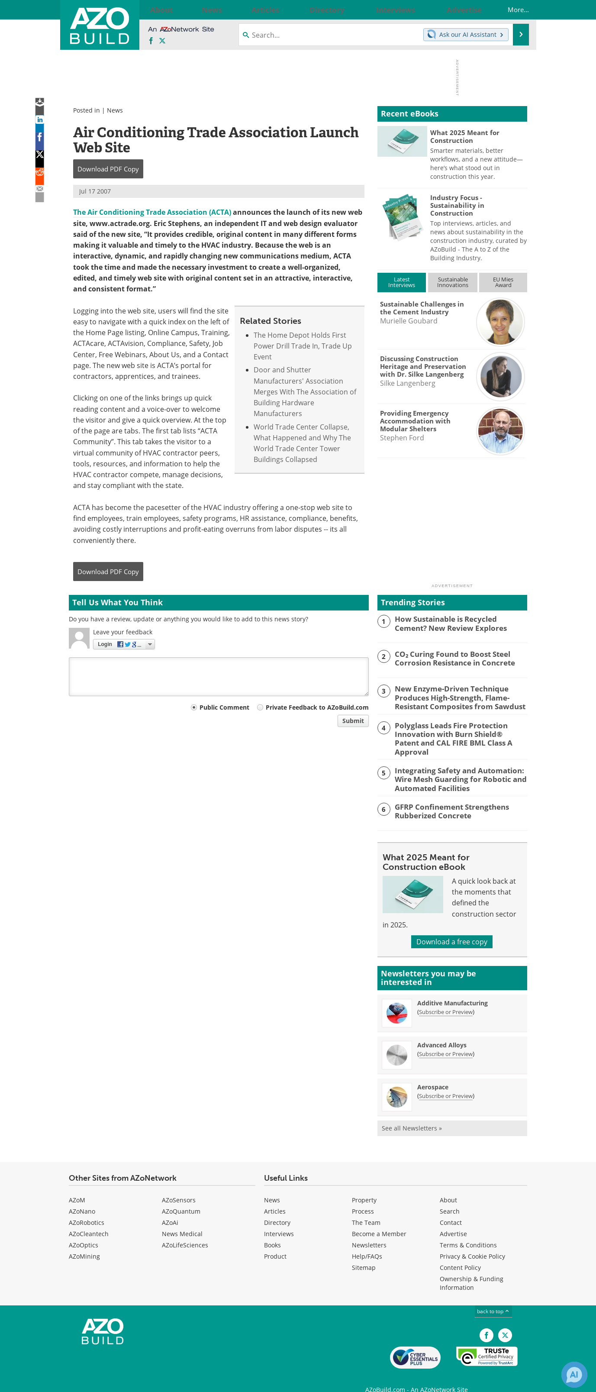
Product (275, 1243)
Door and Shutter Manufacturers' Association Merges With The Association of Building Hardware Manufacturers (305, 391)
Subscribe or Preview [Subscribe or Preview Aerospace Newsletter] (446, 1082)
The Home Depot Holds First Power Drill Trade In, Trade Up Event (303, 346)
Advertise (453, 1220)
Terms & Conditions (468, 1231)
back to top (493, 1298)
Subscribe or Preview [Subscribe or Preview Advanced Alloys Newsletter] (446, 1040)
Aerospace (432, 1073)
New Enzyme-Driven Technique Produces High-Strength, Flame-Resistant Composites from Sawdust (453, 696)
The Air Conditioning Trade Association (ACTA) (152, 212)
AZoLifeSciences (185, 1231)
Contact (451, 1209)
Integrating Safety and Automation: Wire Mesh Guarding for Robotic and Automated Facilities (454, 766)
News (115, 110)
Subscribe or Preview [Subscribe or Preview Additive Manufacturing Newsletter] (446, 998)
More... (509, 9)
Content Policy (460, 1254)
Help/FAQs (367, 1243)
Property (364, 1186)
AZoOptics (83, 1231)
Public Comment (224, 707)
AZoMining (84, 1243)
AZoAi (170, 1209)
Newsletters (369, 1231)
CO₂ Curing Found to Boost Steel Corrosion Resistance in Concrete (449, 657)
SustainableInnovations (452, 282)
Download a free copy (451, 928)
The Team (366, 1209)
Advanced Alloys (442, 1031)
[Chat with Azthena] (574, 1375)
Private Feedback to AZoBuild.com (317, 707)
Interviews (279, 1220)
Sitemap (364, 1254)
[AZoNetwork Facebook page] (151, 41)
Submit (353, 721)
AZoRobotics (86, 1209)
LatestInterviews (401, 282)
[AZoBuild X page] (162, 41)
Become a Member (379, 1220)
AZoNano (82, 1198)
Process (363, 1198)
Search (450, 1198)
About (448, 1186)
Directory (277, 1209)
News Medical (182, 1220)
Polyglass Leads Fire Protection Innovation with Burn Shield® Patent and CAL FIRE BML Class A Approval (455, 731)
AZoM (77, 1186)
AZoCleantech (89, 1220)
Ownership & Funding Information (471, 1269)
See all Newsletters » (412, 1115)
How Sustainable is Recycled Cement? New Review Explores (456, 622)
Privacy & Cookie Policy (472, 1243)
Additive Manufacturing (452, 989)
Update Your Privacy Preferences (134, 1381)
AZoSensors (179, 1186)
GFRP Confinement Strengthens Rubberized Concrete (446, 797)
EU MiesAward (503, 282)
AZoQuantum (181, 1198)
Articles (275, 1198)
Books (272, 1231)
